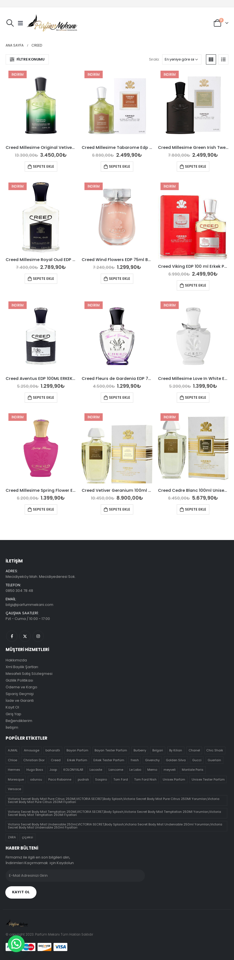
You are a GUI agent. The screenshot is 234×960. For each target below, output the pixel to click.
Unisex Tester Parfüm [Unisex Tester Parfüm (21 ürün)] (208, 779)
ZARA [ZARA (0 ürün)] (12, 837)
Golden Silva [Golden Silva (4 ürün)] (176, 760)
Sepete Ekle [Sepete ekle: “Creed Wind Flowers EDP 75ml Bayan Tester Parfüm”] (119, 278)
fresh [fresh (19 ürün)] (135, 760)
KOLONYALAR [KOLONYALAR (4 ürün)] (73, 769)
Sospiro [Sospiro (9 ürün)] (101, 779)
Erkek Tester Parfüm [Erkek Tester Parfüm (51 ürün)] (108, 760)
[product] (41, 105)
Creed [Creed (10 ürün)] (56, 760)
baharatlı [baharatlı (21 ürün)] (52, 750)
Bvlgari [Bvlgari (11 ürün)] (157, 750)
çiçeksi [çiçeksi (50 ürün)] (27, 837)
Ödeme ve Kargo (21, 687)
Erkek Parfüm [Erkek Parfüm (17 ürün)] (77, 760)
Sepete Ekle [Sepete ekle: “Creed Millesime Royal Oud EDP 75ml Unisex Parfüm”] (43, 278)
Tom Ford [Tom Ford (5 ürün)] (120, 779)
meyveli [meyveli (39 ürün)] (170, 769)
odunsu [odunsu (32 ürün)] (36, 779)
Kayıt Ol (12, 707)
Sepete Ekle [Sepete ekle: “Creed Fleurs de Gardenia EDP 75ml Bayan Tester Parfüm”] (119, 397)
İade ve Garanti (20, 700)
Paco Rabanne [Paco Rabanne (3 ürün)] (59, 779)
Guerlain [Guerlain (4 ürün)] (214, 760)
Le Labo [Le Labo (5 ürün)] (135, 769)
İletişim (12, 727)
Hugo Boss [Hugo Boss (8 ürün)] (34, 769)
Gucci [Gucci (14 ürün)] (196, 760)
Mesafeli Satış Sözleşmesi (29, 673)
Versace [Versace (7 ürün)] (14, 789)
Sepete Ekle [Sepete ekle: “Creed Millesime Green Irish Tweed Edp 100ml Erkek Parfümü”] (195, 166)
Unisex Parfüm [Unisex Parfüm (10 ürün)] (174, 779)
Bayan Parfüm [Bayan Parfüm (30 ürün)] (77, 750)
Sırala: (154, 59)
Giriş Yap (13, 714)
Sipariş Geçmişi (20, 693)
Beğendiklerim (19, 720)
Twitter (25, 636)
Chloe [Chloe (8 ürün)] (12, 760)
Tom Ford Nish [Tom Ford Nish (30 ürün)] (145, 779)
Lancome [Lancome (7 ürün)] (116, 769)
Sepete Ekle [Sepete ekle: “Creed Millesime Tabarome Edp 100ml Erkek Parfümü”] (119, 166)
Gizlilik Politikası (19, 680)
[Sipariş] (181, 59)
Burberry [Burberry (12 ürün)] (140, 750)
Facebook (11, 636)
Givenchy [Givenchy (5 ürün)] (152, 760)
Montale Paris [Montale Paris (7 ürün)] (192, 769)
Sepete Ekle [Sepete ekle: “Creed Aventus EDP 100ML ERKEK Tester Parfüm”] (43, 397)
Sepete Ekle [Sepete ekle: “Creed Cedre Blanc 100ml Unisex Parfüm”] (195, 509)
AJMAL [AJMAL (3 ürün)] (13, 750)
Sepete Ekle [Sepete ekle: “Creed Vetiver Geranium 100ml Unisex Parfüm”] (119, 509)
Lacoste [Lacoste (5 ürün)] (96, 769)
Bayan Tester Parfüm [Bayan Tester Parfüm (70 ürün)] (111, 750)
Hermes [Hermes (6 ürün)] (14, 769)
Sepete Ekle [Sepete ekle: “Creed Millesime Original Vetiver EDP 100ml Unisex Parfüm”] (43, 166)
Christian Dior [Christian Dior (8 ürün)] (34, 760)
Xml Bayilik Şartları (22, 667)
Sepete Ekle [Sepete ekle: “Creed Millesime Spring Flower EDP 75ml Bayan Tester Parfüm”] (43, 509)
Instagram (38, 636)
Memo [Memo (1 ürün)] (152, 769)
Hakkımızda (16, 660)
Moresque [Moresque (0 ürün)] (16, 779)
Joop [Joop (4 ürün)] (53, 769)
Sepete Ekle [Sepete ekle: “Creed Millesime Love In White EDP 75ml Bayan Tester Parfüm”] (195, 397)
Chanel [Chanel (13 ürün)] (194, 750)
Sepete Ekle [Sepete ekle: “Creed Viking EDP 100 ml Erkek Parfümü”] (195, 285)
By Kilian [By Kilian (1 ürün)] (175, 750)
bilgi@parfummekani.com (29, 604)
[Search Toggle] (10, 23)
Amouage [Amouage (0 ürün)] (31, 750)
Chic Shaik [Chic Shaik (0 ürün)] (214, 750)
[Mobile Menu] (20, 23)
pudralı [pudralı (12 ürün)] (83, 779)
